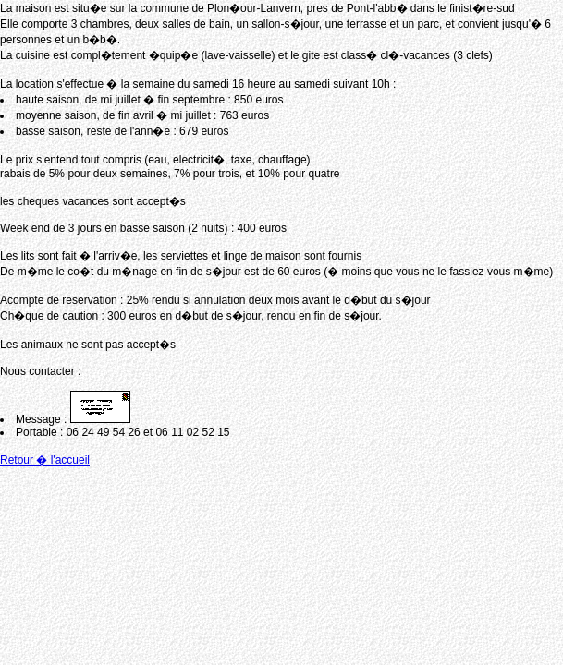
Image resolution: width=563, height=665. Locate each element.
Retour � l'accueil (45, 459)
